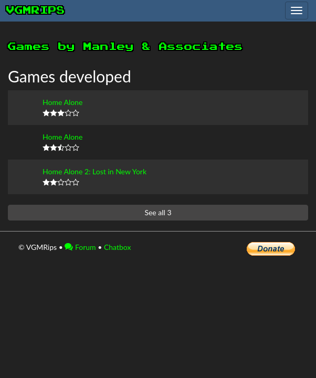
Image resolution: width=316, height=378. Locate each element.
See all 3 (157, 212)
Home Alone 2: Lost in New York (94, 171)
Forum (80, 247)
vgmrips (35, 10)
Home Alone (62, 102)
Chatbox (117, 247)
